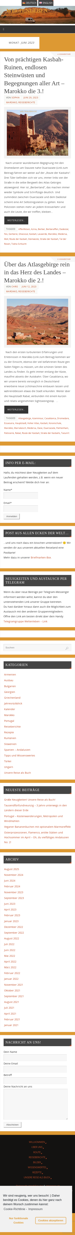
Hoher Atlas (33, 423)
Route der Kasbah (18, 239)
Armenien (10, 674)
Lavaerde (42, 234)
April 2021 (10, 1013)
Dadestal (63, 229)
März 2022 (10, 967)
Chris (15, 286)
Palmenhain (62, 428)
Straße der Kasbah (49, 239)
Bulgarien (10, 686)
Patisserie (9, 433)
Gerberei (13, 234)
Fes (6, 234)
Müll (6, 239)
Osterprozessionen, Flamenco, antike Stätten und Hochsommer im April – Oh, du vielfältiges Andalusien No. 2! (36, 837)
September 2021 (14, 996)
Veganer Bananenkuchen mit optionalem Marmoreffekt (37, 826)
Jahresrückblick (13, 703)
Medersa (62, 234)
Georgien (9, 692)
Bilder (37, 1167)
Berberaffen (52, 229)
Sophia (16, 97)
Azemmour (37, 418)
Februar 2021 (12, 1019)
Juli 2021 (9, 1007)
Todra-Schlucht (18, 243)
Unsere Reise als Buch (17, 772)
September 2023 (14, 898)
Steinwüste (33, 239)
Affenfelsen (24, 229)
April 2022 (10, 961)
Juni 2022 (9, 950)
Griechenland (12, 697)
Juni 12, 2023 (29, 286)
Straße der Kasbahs (50, 433)
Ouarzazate (49, 428)
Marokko (11, 102)
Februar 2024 (12, 886)
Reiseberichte (26, 102)
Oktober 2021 (12, 990)
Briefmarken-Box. (41, 557)
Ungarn (8, 767)
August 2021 (11, 1002)
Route (37, 1157)
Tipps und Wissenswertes (19, 755)
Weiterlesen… (16, 220)
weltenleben (27, 10)
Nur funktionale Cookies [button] (18, 1220)
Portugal (9, 721)
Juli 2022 (9, 944)
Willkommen (37, 1147)
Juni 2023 (9, 903)
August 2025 (11, 869)
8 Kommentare (64, 259)
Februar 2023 (12, 915)
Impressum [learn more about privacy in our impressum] (35, 1209)
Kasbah (33, 234)
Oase (39, 428)
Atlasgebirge (24, 418)
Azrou (34, 229)
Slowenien (10, 744)
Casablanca (50, 418)
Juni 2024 (9, 880)
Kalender (9, 709)
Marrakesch (20, 428)
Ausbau (8, 680)
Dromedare (63, 418)
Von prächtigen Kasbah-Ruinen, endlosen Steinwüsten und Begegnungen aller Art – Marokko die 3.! (34, 75)
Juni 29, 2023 (31, 97)
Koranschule (55, 423)
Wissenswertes (37, 1172)
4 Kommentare (64, 54)
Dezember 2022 (13, 927)
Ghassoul (23, 234)
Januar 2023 (11, 921)
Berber (41, 229)
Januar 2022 (11, 978)
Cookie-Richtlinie (14, 1209)
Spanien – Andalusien (17, 749)
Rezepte (9, 732)
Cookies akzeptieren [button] (50, 1220)
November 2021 (13, 984)
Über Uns (36, 1152)
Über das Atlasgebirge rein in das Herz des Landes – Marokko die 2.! (37, 272)
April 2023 (10, 909)
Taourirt (65, 433)
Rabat (18, 433)
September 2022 (14, 932)
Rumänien (10, 738)
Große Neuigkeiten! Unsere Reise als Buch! (29, 799)
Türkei (7, 761)
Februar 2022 (12, 973)
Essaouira (9, 423)
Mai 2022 (9, 955)
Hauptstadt (20, 423)
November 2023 (13, 892)
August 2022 (11, 938)
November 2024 (13, 875)
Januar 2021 (11, 1025)
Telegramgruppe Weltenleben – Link (25, 621)
